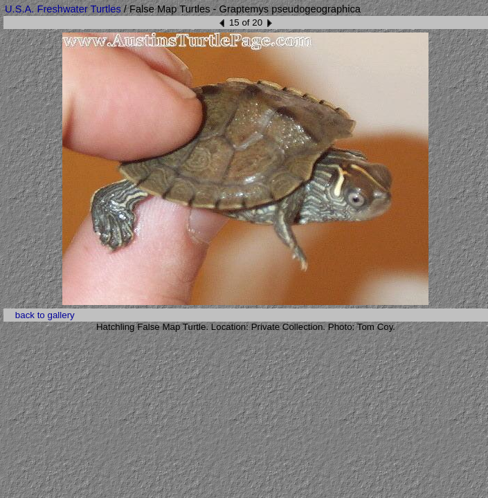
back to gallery (45, 315)
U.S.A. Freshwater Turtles (63, 9)
